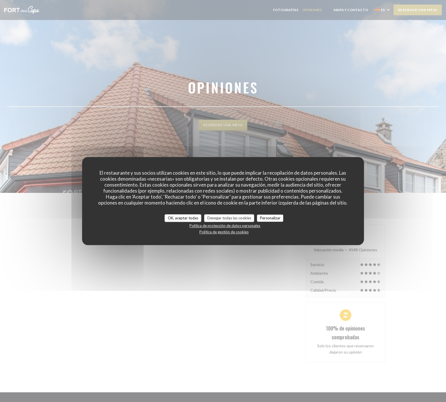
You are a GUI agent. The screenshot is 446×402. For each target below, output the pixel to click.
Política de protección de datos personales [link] (224, 225)
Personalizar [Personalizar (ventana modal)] (270, 218)
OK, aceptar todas (183, 218)
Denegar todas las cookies (229, 218)
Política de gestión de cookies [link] (224, 232)
